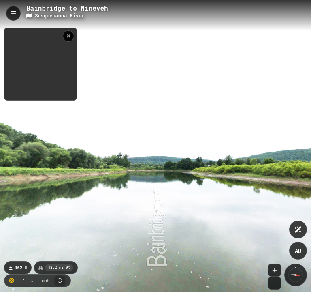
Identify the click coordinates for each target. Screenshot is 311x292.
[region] (40, 64)
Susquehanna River (55, 15)
